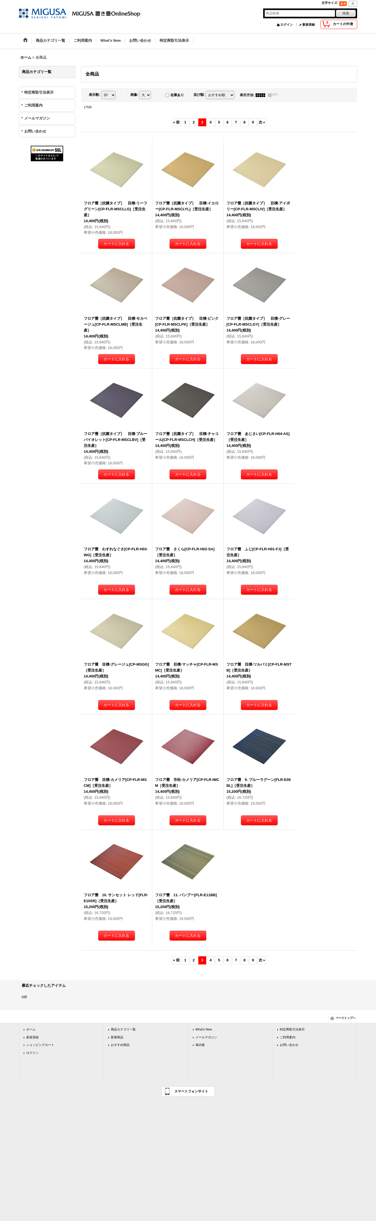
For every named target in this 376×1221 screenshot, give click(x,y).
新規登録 (308, 24)
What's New (203, 1029)
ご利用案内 (33, 105)
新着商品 (117, 1037)
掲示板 (200, 1044)
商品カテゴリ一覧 (123, 1029)
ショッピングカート (40, 1044)
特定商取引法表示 (39, 92)
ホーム (31, 1029)
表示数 (94, 95)
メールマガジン (37, 118)
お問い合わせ (35, 131)
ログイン (286, 24)
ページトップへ (345, 1017)
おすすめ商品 (120, 1044)
